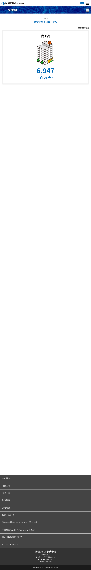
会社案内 (6, 478)
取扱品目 (6, 500)
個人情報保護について (12, 537)
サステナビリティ (10, 544)
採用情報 (6, 508)
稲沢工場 (6, 493)
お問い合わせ (8, 515)
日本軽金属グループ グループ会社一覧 (20, 522)
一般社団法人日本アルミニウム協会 (18, 530)
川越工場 (6, 486)
